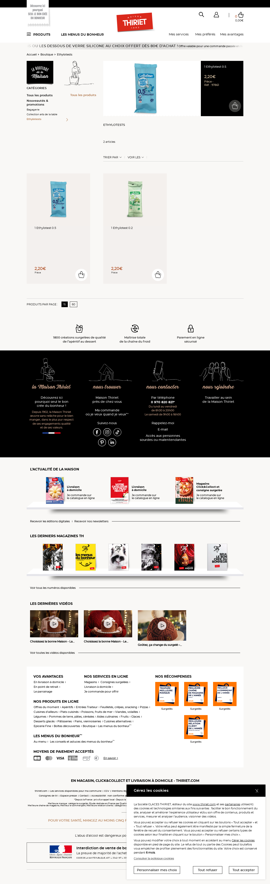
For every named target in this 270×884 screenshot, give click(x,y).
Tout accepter (243, 870)
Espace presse (68, 795)
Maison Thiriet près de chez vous (107, 400)
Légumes (40, 716)
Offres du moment (46, 707)
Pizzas (144, 707)
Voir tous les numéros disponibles (53, 588)
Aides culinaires (107, 716)
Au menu (40, 741)
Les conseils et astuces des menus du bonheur (82, 741)
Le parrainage (43, 691)
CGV (106, 791)
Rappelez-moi (163, 423)
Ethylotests (64, 54)
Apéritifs (67, 707)
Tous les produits (40, 95)
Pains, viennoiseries (88, 721)
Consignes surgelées (114, 682)
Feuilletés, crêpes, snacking (118, 707)
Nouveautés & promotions (37, 102)
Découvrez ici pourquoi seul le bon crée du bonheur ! (51, 402)
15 (64, 304)
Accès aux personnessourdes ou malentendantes (163, 438)
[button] (216, 15)
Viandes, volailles (126, 712)
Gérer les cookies (243, 840)
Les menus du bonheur (82, 34)
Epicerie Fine (42, 726)
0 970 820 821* (163, 402)
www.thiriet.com (204, 804)
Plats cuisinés (69, 712)
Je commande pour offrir (101, 691)
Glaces (135, 716)
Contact (84, 795)
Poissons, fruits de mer (97, 712)
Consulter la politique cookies (154, 858)
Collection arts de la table (42, 114)
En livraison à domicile (49, 682)
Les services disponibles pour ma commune (75, 791)
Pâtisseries (64, 721)
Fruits (125, 716)
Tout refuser (207, 870)
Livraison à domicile (97, 686)
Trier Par (110, 157)
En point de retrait (46, 686)
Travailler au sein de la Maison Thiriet (218, 400)
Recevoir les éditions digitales (50, 521)
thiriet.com (41, 791)
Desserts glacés (44, 721)
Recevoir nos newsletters (91, 521)
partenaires (232, 804)
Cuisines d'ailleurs (46, 712)
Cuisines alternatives (117, 721)
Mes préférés (205, 34)
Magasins (90, 682)
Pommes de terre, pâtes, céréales (71, 716)
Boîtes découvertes (67, 726)
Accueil (32, 54)
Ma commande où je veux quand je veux (107, 412)
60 (73, 304)
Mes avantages (232, 34)
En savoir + (110, 758)
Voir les (134, 157)
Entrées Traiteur (87, 707)
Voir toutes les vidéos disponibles (52, 652)
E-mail (163, 429)
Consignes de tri (48, 795)
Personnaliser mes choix (157, 870)
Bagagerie (33, 109)
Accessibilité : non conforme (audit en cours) (117, 795)
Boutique (46, 54)
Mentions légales (121, 791)
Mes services (179, 34)
